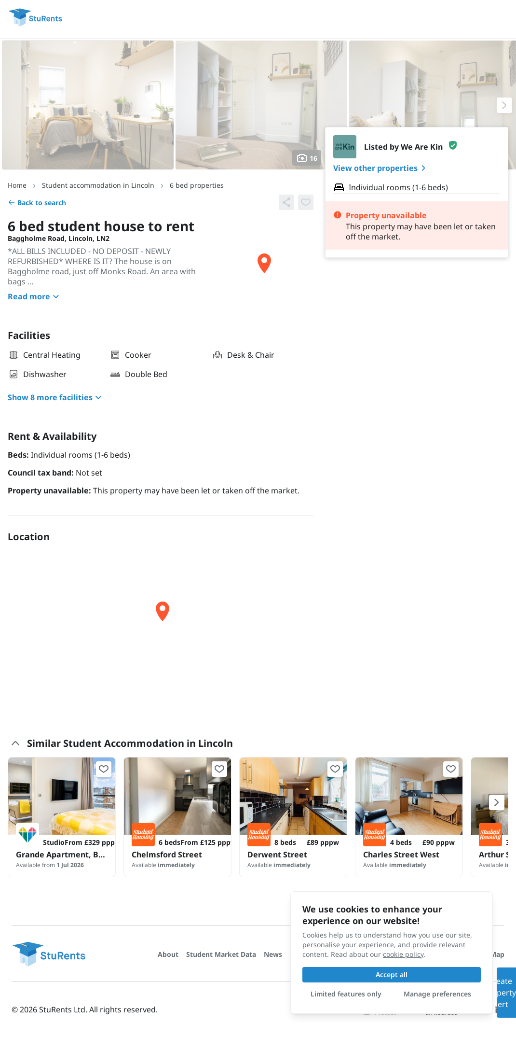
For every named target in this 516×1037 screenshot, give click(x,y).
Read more (35, 296)
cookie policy (403, 954)
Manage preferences (437, 993)
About (168, 954)
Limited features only (346, 993)
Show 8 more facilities (56, 397)
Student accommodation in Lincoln (98, 185)
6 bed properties (197, 185)
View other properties (381, 168)
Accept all (391, 974)
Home (17, 185)
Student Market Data (221, 954)
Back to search (37, 202)
